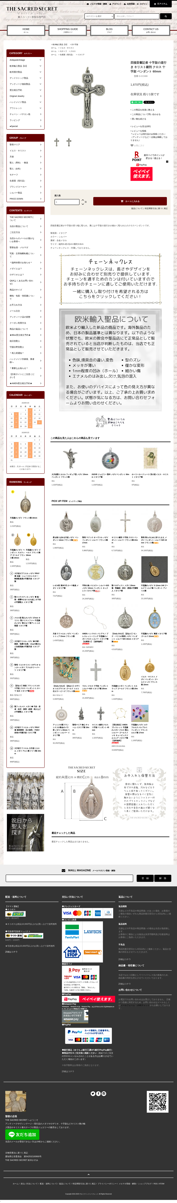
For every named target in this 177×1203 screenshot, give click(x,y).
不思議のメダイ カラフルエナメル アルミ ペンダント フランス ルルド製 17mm (139, 729)
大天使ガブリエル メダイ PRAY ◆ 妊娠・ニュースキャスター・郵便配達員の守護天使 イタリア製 (26, 577)
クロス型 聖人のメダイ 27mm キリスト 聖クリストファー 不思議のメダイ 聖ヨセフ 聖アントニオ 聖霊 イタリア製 (27, 622)
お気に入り (137, 145)
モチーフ (63, 51)
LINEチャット (143, 1005)
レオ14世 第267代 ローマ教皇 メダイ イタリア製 (65, 586)
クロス (73, 51)
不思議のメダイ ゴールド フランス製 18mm (33, 552)
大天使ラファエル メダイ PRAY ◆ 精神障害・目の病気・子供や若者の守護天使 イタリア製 (26, 730)
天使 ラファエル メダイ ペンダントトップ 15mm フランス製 (66, 635)
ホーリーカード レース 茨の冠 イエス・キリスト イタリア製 (150, 475)
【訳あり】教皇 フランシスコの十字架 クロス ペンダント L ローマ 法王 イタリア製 (27, 688)
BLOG (109, 30)
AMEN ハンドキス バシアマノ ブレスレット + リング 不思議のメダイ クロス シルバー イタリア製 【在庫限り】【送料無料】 (95, 639)
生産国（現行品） (67, 55)
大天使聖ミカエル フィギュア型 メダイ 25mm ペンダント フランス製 (70, 475)
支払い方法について (29, 1184)
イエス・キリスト (67, 48)
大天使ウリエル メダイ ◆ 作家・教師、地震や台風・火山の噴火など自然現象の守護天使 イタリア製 (27, 645)
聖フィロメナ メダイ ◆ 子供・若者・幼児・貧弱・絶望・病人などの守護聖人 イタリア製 (27, 709)
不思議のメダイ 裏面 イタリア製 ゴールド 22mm (154, 635)
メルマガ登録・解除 (98, 4)
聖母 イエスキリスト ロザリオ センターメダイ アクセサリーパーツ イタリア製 (27, 667)
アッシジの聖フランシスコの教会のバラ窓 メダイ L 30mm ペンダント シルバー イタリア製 (61, 730)
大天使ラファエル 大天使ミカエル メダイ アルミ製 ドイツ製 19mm (27, 751)
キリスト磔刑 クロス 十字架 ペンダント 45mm (100, 727)
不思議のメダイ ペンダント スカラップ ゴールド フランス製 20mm (125, 688)
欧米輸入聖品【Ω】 (60, 44)
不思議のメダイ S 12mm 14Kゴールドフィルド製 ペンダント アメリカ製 (154, 588)
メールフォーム (128, 1005)
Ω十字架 (75, 44)
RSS (155, 1184)
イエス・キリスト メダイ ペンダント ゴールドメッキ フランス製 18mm (149, 681)
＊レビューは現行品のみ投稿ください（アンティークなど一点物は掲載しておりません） (149, 135)
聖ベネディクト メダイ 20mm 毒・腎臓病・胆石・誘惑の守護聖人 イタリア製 (125, 588)
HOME (26, 30)
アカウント (117, 4)
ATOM (161, 1184)
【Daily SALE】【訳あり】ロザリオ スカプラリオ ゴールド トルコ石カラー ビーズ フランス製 (66, 688)
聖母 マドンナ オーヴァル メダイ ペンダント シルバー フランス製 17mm (95, 540)
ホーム (53, 48)
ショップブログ (144, 1184)
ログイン (144, 4)
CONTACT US (151, 30)
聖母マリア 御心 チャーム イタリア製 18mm (80, 727)
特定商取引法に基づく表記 (156, 208)
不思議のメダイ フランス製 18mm (23, 518)
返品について (137, 208)
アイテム (160, 3)
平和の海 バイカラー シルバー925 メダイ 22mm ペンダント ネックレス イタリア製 (95, 588)
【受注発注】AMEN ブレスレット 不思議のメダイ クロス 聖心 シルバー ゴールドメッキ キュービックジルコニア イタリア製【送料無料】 (120, 734)
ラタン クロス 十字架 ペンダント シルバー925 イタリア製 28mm (95, 688)
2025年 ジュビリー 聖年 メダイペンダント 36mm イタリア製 (110, 475)
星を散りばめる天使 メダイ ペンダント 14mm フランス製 (65, 538)
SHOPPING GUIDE (67, 30)
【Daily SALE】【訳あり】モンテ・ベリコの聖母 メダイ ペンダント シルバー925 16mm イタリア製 (125, 638)
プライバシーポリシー (107, 1184)
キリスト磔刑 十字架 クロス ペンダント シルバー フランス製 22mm (125, 540)
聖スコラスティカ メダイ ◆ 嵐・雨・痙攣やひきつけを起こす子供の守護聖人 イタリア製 (27, 599)
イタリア (80, 55)
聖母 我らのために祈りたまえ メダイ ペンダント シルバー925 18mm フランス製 (154, 540)
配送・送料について (48, 1184)
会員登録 (131, 4)
